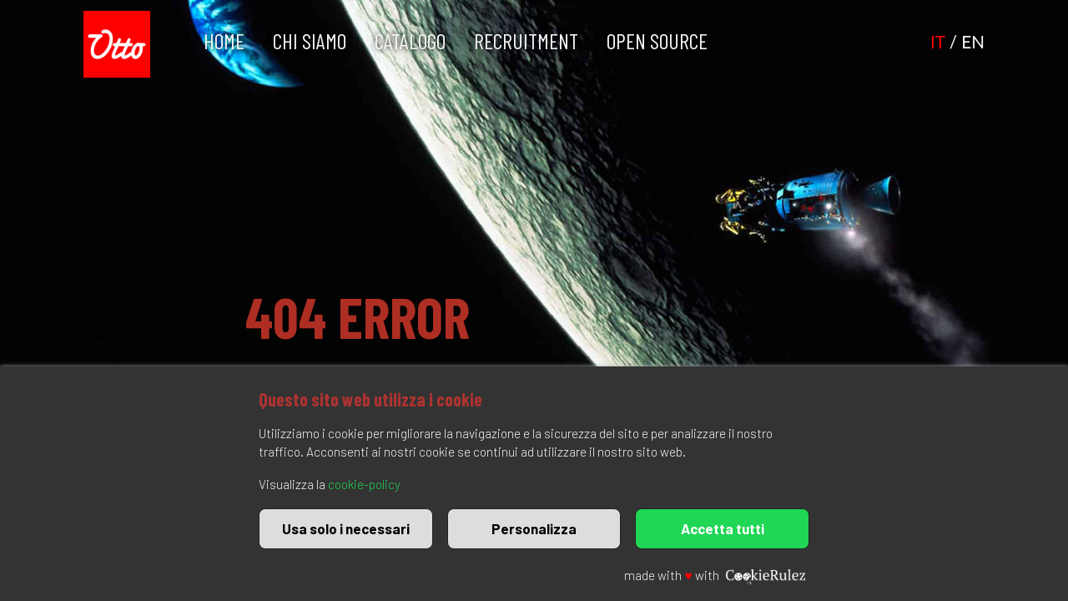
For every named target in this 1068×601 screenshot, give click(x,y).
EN (973, 42)
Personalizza (534, 528)
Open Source (657, 40)
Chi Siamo (309, 40)
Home (224, 40)
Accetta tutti (722, 528)
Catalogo (410, 40)
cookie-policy (364, 484)
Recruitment (526, 40)
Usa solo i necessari (346, 528)
